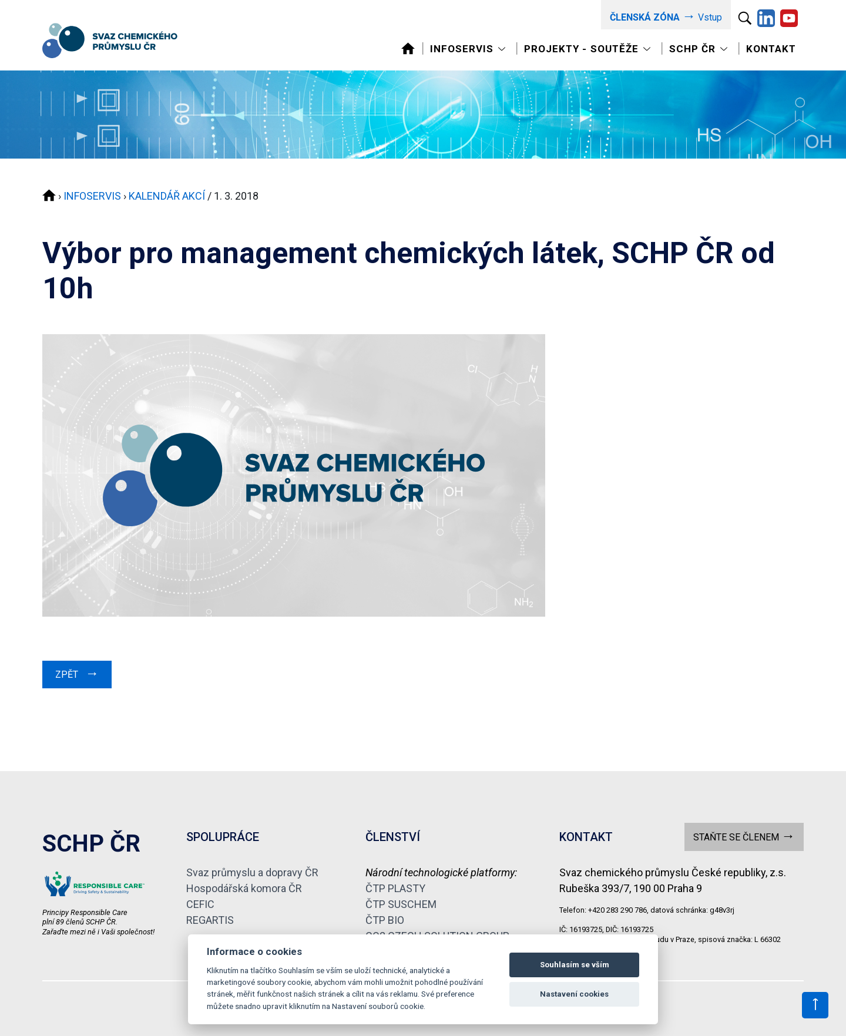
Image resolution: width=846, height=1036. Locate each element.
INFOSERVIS (92, 196)
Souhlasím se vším (574, 964)
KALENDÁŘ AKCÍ (167, 196)
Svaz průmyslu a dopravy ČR (252, 872)
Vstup (666, 16)
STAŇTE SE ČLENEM (744, 836)
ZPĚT (77, 673)
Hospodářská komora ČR (244, 888)
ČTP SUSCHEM (401, 904)
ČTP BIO (384, 920)
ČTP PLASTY (395, 888)
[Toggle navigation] (469, 49)
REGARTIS (210, 920)
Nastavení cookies (574, 994)
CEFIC (200, 904)
